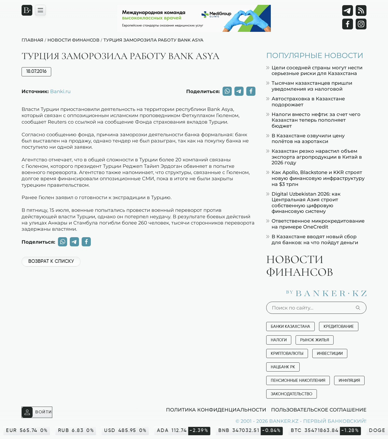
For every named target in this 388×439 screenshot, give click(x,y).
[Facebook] (347, 24)
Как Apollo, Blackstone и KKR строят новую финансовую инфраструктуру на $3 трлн (315, 178)
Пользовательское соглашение (318, 410)
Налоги (279, 340)
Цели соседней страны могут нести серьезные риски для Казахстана (314, 70)
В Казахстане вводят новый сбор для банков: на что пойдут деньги (312, 239)
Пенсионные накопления (298, 381)
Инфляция (349, 381)
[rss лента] (361, 10)
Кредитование (339, 327)
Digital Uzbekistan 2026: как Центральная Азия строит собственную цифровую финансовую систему (303, 202)
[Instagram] (361, 24)
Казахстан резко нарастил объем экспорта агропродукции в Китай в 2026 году (314, 156)
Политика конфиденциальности (216, 410)
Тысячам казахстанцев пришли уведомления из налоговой (309, 86)
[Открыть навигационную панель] (40, 10)
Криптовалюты (287, 354)
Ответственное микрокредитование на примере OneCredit (315, 224)
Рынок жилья (314, 340)
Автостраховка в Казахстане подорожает (305, 101)
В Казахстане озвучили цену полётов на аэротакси (305, 138)
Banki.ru (60, 91)
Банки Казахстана (290, 327)
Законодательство (291, 394)
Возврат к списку (51, 261)
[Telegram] (347, 10)
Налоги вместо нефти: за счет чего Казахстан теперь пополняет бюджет (313, 120)
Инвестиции (330, 354)
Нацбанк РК (283, 367)
